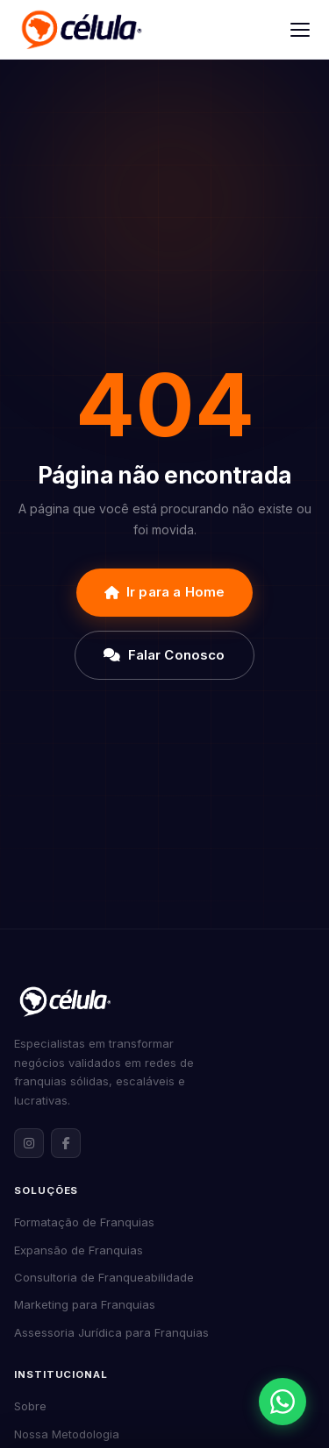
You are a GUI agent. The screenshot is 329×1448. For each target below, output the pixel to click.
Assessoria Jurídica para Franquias (111, 1332)
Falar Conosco (164, 654)
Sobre (30, 1406)
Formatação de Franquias (84, 1222)
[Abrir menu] (300, 30)
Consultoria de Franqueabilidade (104, 1277)
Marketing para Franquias (84, 1304)
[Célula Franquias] (81, 29)
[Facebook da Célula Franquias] (66, 1143)
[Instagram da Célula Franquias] (29, 1143)
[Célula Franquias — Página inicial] (65, 1001)
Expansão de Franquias (78, 1250)
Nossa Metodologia (66, 1434)
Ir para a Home (164, 591)
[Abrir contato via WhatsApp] (282, 1401)
